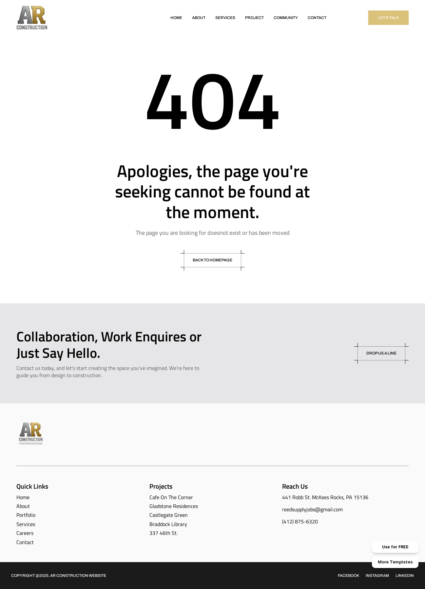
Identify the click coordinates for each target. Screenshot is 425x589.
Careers (24, 533)
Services (25, 524)
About (23, 506)
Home (22, 497)
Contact (25, 542)
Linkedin (405, 575)
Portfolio (25, 515)
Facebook (348, 575)
